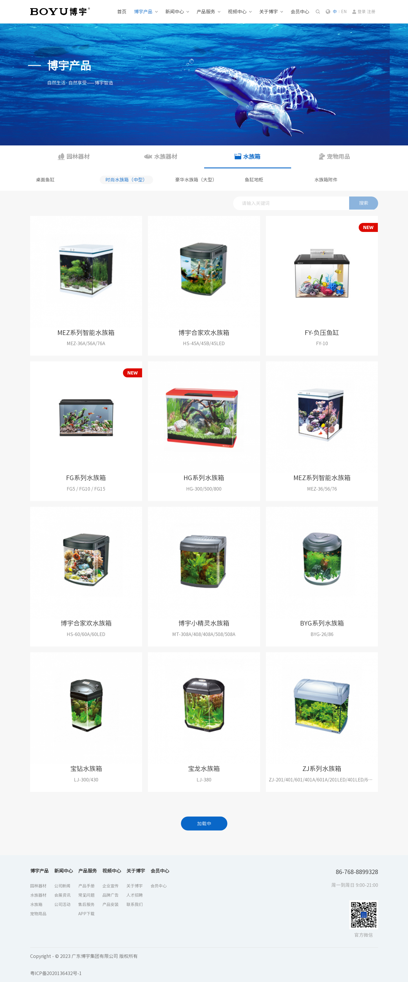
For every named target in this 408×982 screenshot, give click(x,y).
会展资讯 (62, 895)
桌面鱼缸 (45, 179)
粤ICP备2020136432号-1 (56, 973)
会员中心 (300, 11)
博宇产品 (143, 11)
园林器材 (38, 886)
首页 (121, 11)
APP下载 (86, 914)
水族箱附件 (326, 179)
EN (344, 12)
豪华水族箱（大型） (196, 179)
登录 (362, 12)
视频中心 (237, 11)
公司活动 (62, 904)
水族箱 (36, 904)
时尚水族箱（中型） (126, 179)
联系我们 (134, 904)
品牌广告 (110, 895)
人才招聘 (134, 895)
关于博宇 (268, 11)
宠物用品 (38, 914)
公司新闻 (62, 886)
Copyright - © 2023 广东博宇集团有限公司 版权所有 (84, 956)
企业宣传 (110, 886)
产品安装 (110, 904)
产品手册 (86, 886)
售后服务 (86, 904)
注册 (371, 12)
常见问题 (86, 895)
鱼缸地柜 (254, 179)
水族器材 (38, 895)
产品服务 (206, 11)
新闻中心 (174, 11)
